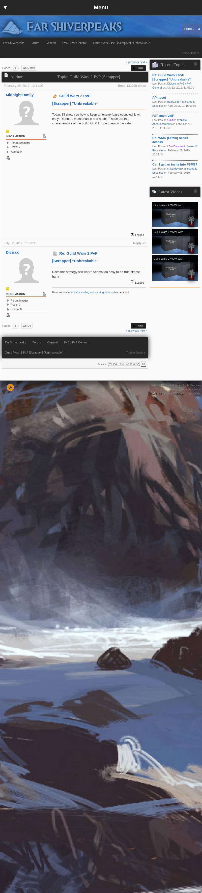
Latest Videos (170, 192)
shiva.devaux (175, 168)
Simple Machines (191, 385)
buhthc (168, 393)
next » (144, 62)
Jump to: (102, 364)
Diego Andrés (193, 393)
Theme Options (189, 53)
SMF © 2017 (173, 385)
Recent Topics (172, 64)
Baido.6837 (174, 101)
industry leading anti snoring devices (92, 292)
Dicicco (12, 252)
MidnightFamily (20, 95)
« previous (132, 62)
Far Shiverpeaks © (190, 389)
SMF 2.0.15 (157, 385)
